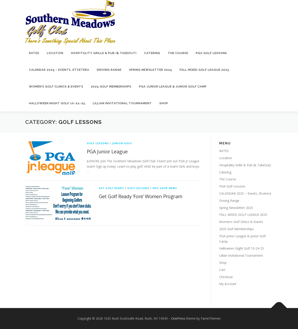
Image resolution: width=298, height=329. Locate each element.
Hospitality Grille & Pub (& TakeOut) (104, 53)
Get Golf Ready (111, 188)
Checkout (226, 277)
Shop (163, 103)
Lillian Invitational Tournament (122, 103)
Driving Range (109, 69)
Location (55, 53)
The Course (178, 53)
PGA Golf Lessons (211, 53)
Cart (222, 270)
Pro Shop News (164, 188)
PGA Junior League (107, 151)
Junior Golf (122, 143)
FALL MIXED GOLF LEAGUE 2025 (204, 69)
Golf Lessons (98, 143)
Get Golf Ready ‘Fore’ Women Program (140, 196)
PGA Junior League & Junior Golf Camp (173, 86)
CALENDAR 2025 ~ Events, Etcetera (59, 69)
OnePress (178, 318)
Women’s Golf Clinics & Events (56, 86)
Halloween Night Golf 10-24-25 (57, 103)
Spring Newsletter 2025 (150, 69)
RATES (34, 53)
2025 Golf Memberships (111, 86)
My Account (227, 284)
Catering (152, 53)
